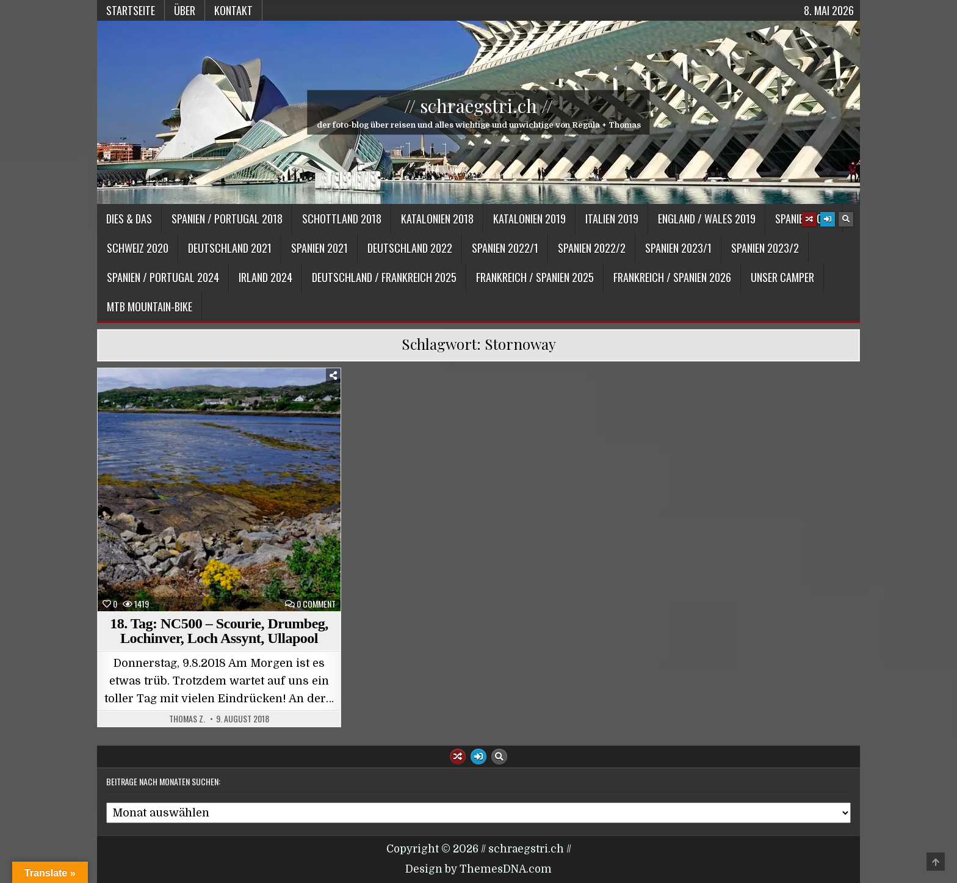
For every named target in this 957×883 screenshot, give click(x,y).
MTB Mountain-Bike (149, 306)
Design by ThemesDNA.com (478, 869)
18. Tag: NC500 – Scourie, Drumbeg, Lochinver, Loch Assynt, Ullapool (219, 631)
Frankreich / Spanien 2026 (672, 277)
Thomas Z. (187, 718)
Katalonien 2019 (529, 219)
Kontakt (233, 10)
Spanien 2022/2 (592, 248)
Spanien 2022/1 (505, 248)
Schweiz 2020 (137, 248)
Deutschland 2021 (230, 248)
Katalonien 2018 (437, 219)
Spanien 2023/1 (678, 248)
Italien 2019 (611, 219)
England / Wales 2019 (707, 219)
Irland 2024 (265, 277)
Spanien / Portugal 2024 (163, 277)
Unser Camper (782, 277)
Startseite (130, 10)
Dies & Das (129, 219)
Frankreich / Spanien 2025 (535, 277)
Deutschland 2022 (409, 248)
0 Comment (316, 604)
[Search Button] (846, 219)
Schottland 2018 (341, 219)
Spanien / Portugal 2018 (227, 219)
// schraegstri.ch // (478, 105)
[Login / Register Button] (827, 219)
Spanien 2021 (319, 248)
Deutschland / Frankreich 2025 (384, 277)
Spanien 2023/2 (765, 248)
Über (184, 10)
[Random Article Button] (809, 219)
